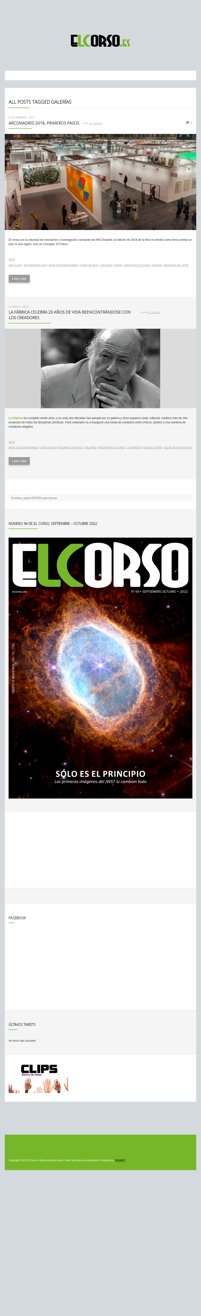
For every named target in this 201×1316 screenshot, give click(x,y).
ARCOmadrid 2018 (35, 265)
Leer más (19, 279)
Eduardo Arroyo (71, 447)
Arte (12, 259)
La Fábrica (134, 447)
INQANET (120, 1160)
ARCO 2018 (15, 265)
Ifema (118, 265)
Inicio (12, 97)
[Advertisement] (100, 15)
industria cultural (137, 265)
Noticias (22, 97)
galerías (106, 265)
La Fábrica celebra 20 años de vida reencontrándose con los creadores (70, 314)
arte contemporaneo (63, 265)
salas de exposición (177, 447)
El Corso (95, 123)
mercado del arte (176, 265)
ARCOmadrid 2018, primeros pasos (44, 123)
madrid (157, 265)
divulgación (48, 447)
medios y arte (152, 447)
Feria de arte (89, 265)
